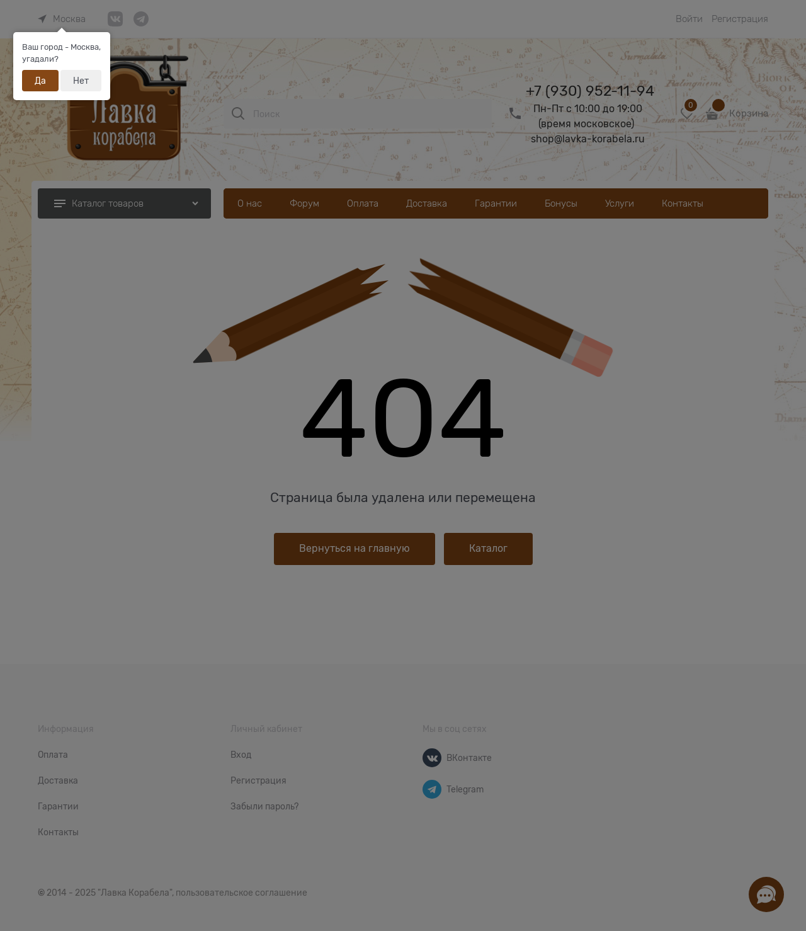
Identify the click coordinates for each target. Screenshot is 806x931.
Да (40, 81)
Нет (81, 81)
